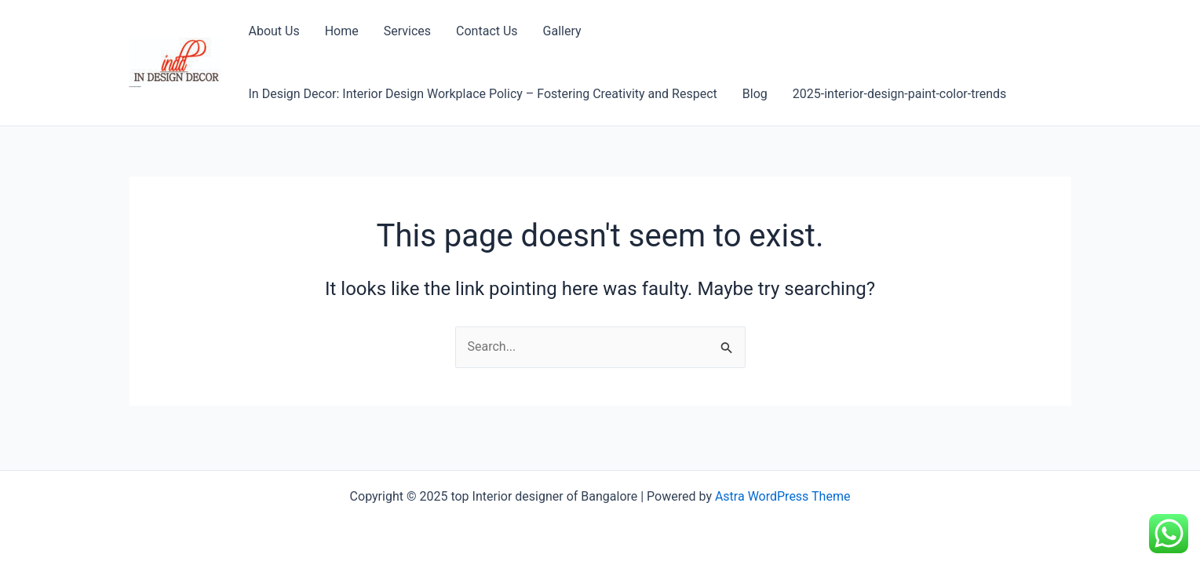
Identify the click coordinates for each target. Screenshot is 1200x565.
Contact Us (487, 31)
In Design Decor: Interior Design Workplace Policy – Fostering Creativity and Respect (483, 93)
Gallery (562, 31)
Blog (755, 93)
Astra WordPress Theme (782, 496)
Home (342, 31)
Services (407, 31)
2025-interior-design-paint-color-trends (900, 93)
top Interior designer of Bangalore (135, 86)
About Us (274, 31)
